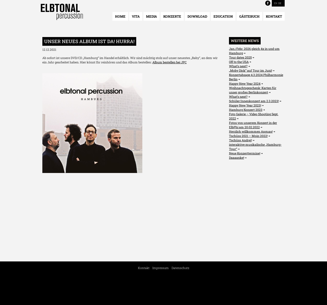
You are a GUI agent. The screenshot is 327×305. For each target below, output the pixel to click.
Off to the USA (239, 62)
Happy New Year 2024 (244, 83)
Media (151, 16)
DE (279, 3)
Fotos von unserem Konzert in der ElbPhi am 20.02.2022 (253, 125)
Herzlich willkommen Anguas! (251, 131)
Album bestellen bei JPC (169, 62)
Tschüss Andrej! (240, 140)
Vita (136, 16)
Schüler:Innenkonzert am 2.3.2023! (254, 101)
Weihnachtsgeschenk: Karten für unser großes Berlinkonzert (252, 90)
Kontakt (274, 16)
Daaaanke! (236, 158)
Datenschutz (180, 268)
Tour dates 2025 (240, 57)
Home (120, 16)
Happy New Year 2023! (245, 105)
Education (223, 16)
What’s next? (238, 66)
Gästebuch (249, 16)
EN (275, 3)
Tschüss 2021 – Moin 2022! (248, 136)
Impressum (160, 268)
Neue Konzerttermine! (244, 153)
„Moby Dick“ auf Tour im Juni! (250, 70)
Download (197, 16)
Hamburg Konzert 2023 (245, 110)
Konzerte (172, 16)
